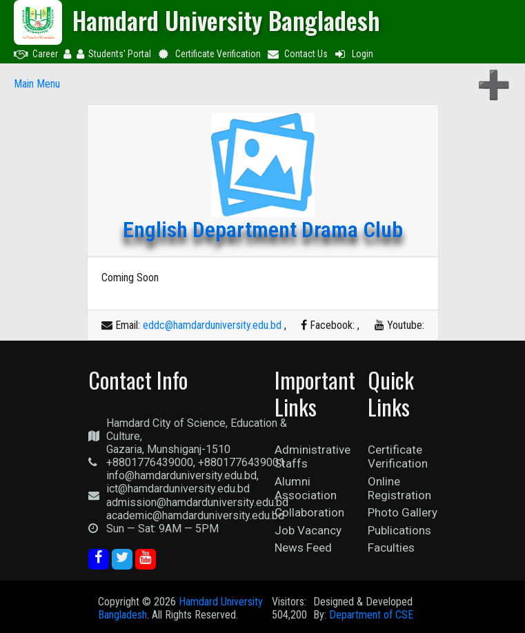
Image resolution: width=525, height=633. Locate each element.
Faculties (391, 547)
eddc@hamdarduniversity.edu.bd (212, 325)
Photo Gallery (402, 512)
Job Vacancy (308, 530)
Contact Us (297, 53)
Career (36, 53)
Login (353, 53)
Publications (399, 530)
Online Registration (399, 488)
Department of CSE (371, 614)
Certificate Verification (209, 53)
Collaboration (309, 512)
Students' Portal (114, 53)
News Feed (303, 547)
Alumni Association (306, 488)
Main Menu (37, 83)
